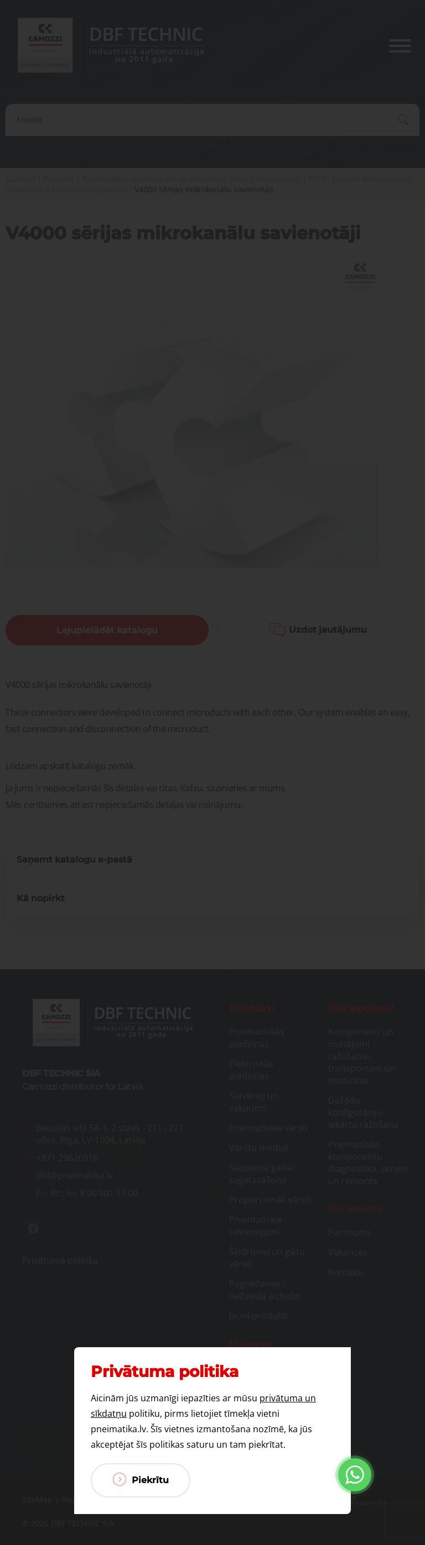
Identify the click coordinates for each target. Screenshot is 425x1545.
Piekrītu (141, 1479)
